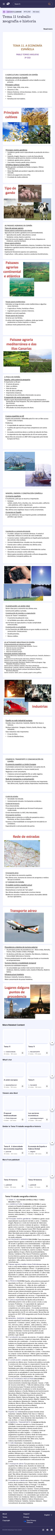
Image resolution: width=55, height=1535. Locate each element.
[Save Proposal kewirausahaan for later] (22, 1119)
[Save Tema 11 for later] (22, 1053)
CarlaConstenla (10, 1052)
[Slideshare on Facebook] (47, 1530)
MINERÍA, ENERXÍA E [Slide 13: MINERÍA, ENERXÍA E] (17, 1318)
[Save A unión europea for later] (22, 1086)
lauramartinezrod (11, 1085)
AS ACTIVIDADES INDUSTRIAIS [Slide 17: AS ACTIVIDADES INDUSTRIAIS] (21, 1379)
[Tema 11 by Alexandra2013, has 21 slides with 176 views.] (38, 1042)
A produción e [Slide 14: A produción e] (14, 1337)
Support (26, 1514)
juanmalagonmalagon (36, 1118)
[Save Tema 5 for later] (47, 1086)
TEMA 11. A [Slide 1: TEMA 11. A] (13, 1200)
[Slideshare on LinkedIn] (51, 1530)
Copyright (6, 1520)
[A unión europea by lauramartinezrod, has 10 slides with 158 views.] (14, 1076)
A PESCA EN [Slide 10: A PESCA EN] (13, 1281)
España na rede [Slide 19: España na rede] (14, 1412)
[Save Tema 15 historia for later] (22, 1186)
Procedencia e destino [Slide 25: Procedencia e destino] (17, 1480)
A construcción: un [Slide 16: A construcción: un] (16, 1360)
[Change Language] (48, 1515)
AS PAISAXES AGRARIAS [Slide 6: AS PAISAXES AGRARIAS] (18, 1239)
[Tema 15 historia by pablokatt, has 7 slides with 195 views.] (14, 1176)
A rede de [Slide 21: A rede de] (12, 1443)
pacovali (8, 1151)
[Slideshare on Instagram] (43, 1530)
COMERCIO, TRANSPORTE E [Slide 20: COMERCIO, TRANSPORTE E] (20, 1422)
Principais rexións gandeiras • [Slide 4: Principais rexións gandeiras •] (20, 1219)
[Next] (52, 1042)
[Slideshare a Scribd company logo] (8, 4)
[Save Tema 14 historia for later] (47, 1186)
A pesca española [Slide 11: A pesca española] (15, 1300)
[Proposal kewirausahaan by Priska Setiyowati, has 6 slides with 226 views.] (14, 1109)
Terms (5, 1517)
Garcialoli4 (33, 1085)
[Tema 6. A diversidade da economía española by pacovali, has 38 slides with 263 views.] (14, 1142)
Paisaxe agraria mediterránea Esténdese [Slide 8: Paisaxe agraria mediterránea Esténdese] (24, 1264)
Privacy (26, 1517)
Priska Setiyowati (11, 1118)
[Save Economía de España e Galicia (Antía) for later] (47, 1153)
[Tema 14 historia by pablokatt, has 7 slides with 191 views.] (38, 1176)
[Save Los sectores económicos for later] (47, 1119)
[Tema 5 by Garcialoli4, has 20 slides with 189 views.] (38, 1076)
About (5, 1514)
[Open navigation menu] (4, 4)
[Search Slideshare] (32, 4)
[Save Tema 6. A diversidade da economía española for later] (22, 1153)
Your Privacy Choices (29, 1521)
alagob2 (32, 1151)
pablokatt (18, 12)
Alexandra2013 (35, 1052)
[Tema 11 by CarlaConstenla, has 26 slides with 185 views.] (14, 1042)
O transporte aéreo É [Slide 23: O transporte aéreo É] (16, 1464)
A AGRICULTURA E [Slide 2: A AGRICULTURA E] (16, 1204)
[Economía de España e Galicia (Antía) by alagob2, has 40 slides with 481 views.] (38, 1142)
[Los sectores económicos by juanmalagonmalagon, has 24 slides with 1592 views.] (38, 1109)
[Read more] (48, 29)
